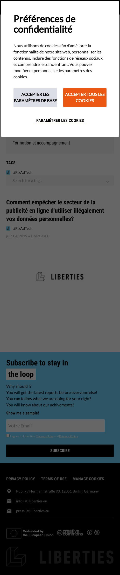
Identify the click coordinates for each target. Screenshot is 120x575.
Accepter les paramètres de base (35, 97)
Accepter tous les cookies (84, 97)
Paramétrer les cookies (60, 120)
